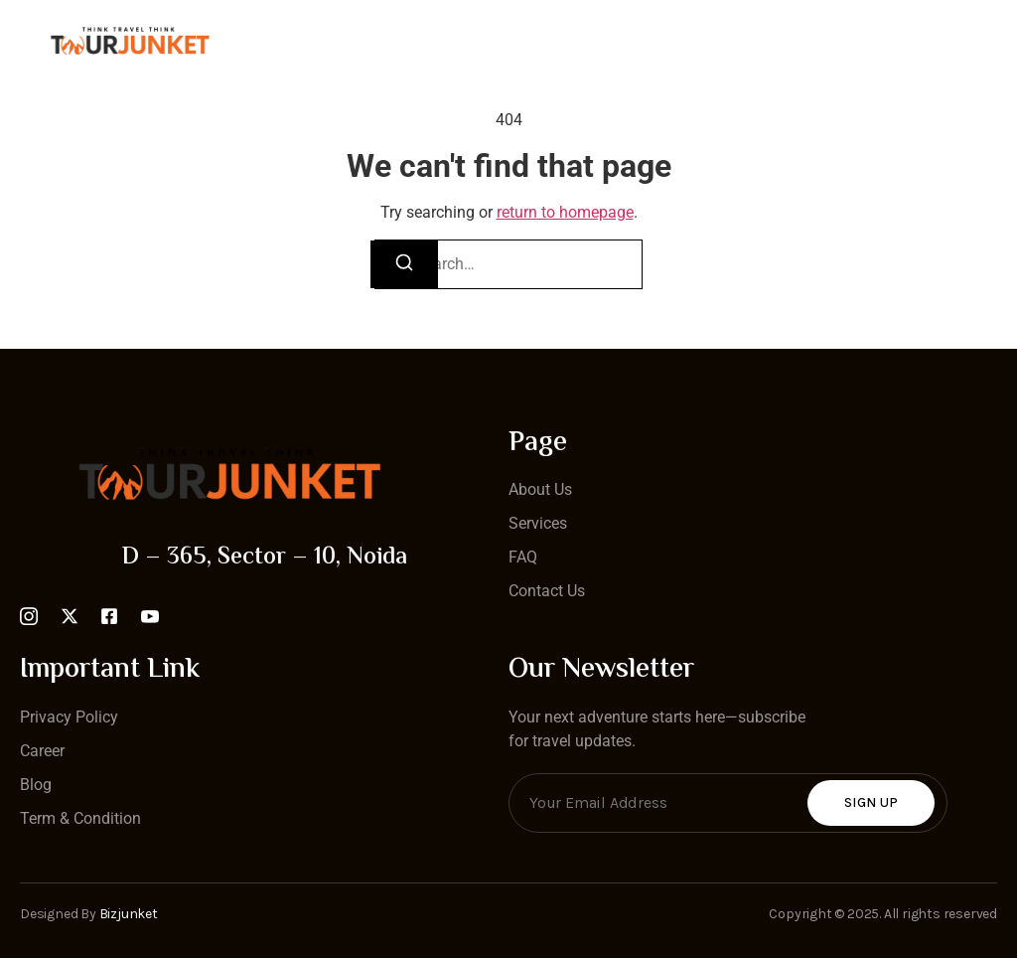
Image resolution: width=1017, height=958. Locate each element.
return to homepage (565, 212)
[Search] (404, 264)
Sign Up (871, 802)
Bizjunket (128, 913)
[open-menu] (985, 41)
